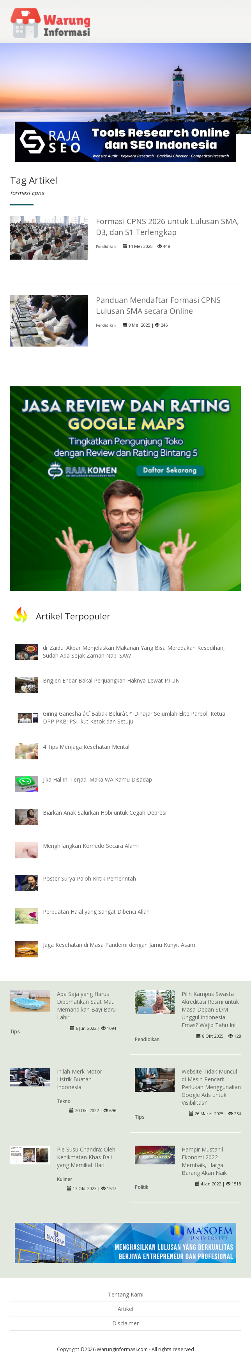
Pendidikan (106, 246)
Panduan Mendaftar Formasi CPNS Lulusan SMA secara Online (158, 305)
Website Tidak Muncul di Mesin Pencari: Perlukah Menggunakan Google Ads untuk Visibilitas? (211, 1087)
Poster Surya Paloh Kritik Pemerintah (89, 878)
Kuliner (64, 1179)
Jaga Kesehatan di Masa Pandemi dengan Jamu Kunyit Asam (119, 944)
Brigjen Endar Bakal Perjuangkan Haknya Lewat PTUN (111, 680)
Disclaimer (125, 1323)
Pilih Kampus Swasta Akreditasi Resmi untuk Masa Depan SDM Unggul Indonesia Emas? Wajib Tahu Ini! (210, 1009)
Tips (15, 1031)
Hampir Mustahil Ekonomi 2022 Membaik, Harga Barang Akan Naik (204, 1161)
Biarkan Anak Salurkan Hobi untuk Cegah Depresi (104, 812)
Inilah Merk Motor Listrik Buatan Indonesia (79, 1079)
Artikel (125, 1308)
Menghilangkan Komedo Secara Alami (91, 845)
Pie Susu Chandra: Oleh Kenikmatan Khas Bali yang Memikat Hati (86, 1157)
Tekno (64, 1101)
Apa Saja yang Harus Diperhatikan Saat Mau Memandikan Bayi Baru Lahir (86, 1005)
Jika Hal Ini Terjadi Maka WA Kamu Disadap (97, 779)
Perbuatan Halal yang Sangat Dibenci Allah (96, 911)
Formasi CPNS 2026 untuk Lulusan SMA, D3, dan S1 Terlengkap (167, 226)
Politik (141, 1187)
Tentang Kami (125, 1294)
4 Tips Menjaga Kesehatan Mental (86, 746)
